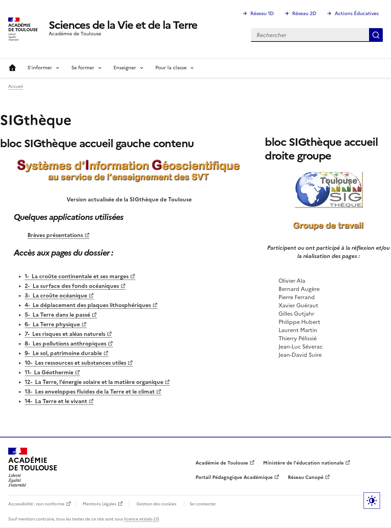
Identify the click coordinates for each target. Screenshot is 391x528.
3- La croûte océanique (56, 295)
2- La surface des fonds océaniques (72, 286)
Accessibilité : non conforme (36, 504)
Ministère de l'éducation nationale (303, 463)
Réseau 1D (262, 13)
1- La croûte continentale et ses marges (77, 276)
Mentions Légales (99, 504)
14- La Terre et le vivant (56, 401)
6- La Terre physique (52, 324)
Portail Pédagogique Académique (234, 477)
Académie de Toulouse (222, 463)
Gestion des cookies (156, 504)
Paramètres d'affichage (372, 500)
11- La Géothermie (49, 372)
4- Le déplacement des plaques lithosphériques (88, 305)
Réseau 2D (304, 13)
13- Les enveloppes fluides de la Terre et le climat (90, 391)
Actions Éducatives (357, 13)
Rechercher (376, 35)
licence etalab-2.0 (141, 519)
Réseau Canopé (305, 477)
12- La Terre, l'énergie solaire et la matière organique (94, 382)
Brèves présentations (55, 235)
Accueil (12, 68)
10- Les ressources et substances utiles (75, 363)
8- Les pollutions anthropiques (65, 343)
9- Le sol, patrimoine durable (63, 353)
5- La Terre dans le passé (57, 314)
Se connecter (203, 504)
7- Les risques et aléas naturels (65, 334)
